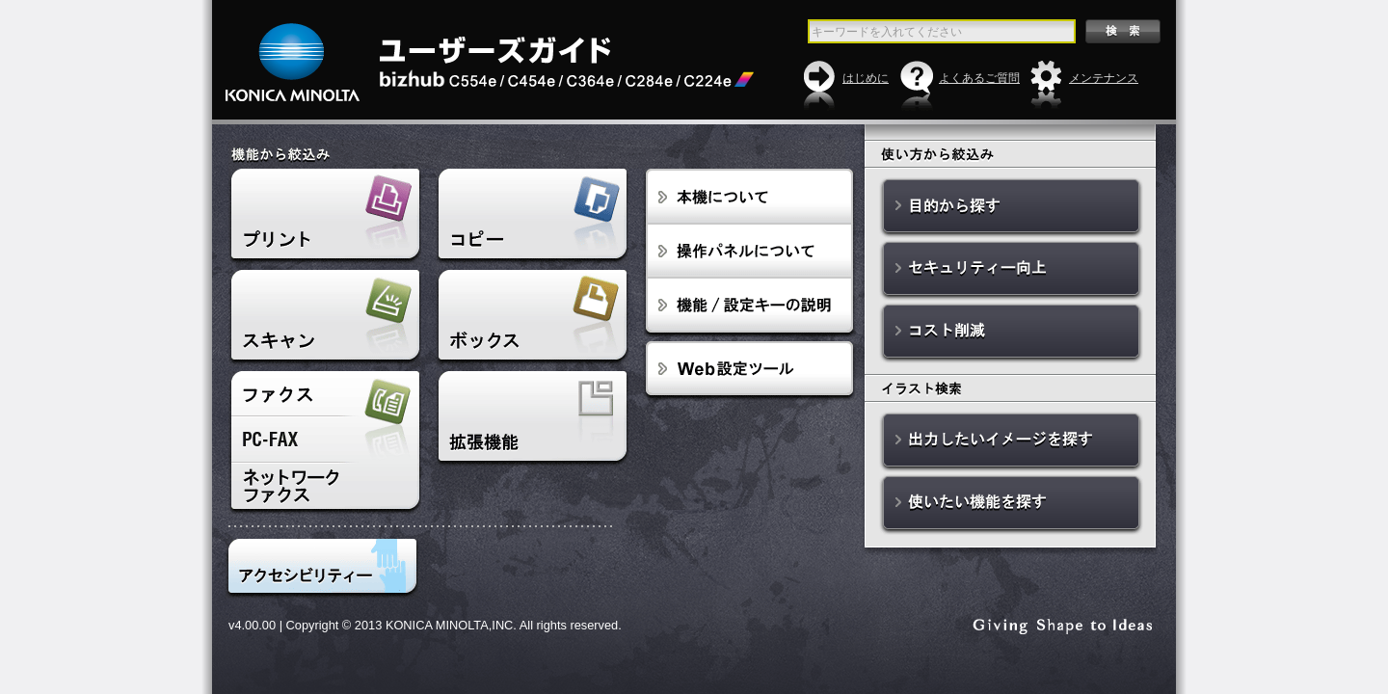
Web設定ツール (749, 371)
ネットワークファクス (324, 489)
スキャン (324, 318)
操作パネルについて (749, 252)
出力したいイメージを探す (1011, 442)
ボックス (532, 318)
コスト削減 (1011, 333)
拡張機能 (532, 419)
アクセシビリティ (322, 569)
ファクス (324, 393)
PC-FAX (324, 439)
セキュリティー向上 (1011, 270)
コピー (532, 217)
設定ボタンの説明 (749, 308)
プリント (324, 217)
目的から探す (1011, 207)
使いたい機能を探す (1011, 504)
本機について (749, 197)
